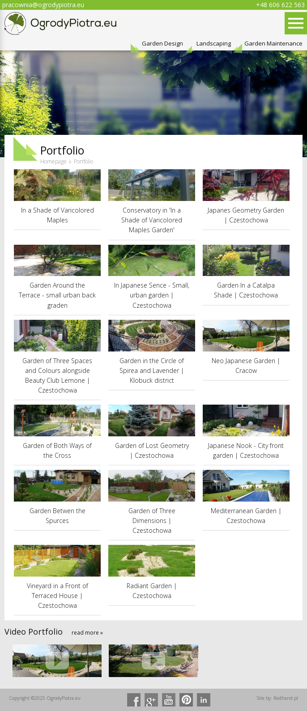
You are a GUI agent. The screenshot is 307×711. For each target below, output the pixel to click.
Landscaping (213, 43)
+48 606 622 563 (280, 4)
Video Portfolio (33, 631)
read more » (87, 632)
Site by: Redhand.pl (277, 698)
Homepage (53, 161)
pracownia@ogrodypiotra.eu (43, 4)
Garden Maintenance (273, 43)
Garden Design (162, 43)
